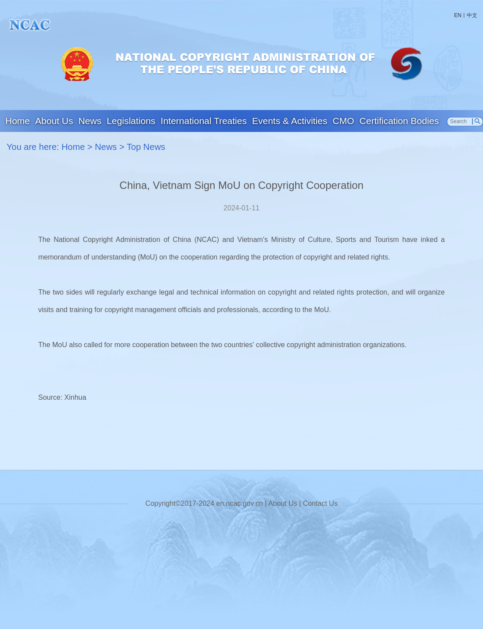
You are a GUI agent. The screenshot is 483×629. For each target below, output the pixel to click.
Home (17, 121)
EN (457, 15)
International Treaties (204, 121)
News (89, 121)
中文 (472, 15)
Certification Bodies (399, 121)
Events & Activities (290, 121)
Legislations (131, 121)
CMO (343, 121)
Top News (146, 147)
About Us (54, 121)
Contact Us (320, 503)
